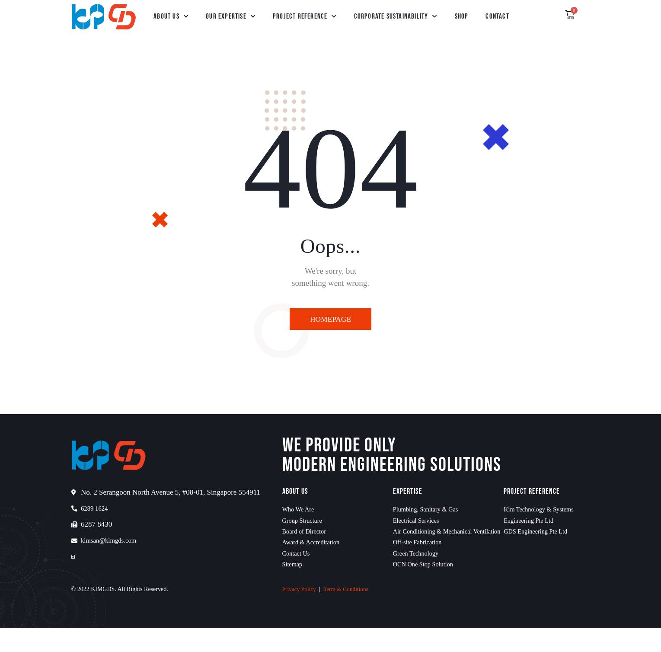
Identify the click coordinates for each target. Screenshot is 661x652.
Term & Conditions (348, 613)
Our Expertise (230, 16)
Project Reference (305, 16)
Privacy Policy (300, 613)
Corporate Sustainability (395, 16)
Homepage (330, 320)
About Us (170, 16)
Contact (497, 16)
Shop (462, 16)
